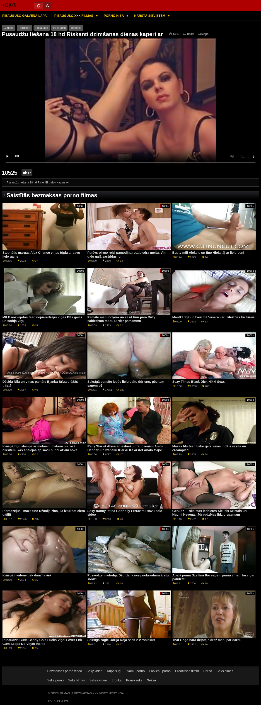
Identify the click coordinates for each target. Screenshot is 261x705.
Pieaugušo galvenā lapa (24, 15)
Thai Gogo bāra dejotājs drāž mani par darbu (207, 640)
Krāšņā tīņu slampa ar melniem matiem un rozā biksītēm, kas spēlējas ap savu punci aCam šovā (39, 448)
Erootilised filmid (187, 671)
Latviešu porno (160, 671)
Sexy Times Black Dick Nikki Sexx (198, 381)
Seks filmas (225, 671)
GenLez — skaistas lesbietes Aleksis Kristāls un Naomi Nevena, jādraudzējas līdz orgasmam (209, 513)
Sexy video (94, 671)
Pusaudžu (59, 27)
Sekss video (98, 680)
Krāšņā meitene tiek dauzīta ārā (26, 575)
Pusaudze (41, 27)
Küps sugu (114, 671)
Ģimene (9, 27)
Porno (207, 671)
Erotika (116, 680)
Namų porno (136, 671)
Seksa (151, 680)
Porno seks (134, 680)
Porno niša (114, 15)
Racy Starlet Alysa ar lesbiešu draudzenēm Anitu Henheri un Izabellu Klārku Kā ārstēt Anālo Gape (125, 448)
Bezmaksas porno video (64, 671)
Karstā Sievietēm (150, 15)
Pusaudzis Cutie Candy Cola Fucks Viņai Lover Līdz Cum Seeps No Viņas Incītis (42, 642)
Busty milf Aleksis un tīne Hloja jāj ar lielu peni (208, 252)
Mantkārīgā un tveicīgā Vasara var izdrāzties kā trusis (213, 317)
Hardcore (24, 27)
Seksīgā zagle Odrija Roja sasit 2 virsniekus (121, 640)
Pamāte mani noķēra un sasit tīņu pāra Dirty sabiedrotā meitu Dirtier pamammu (121, 319)
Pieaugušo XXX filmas (74, 15)
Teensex (76, 27)
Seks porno (55, 680)
